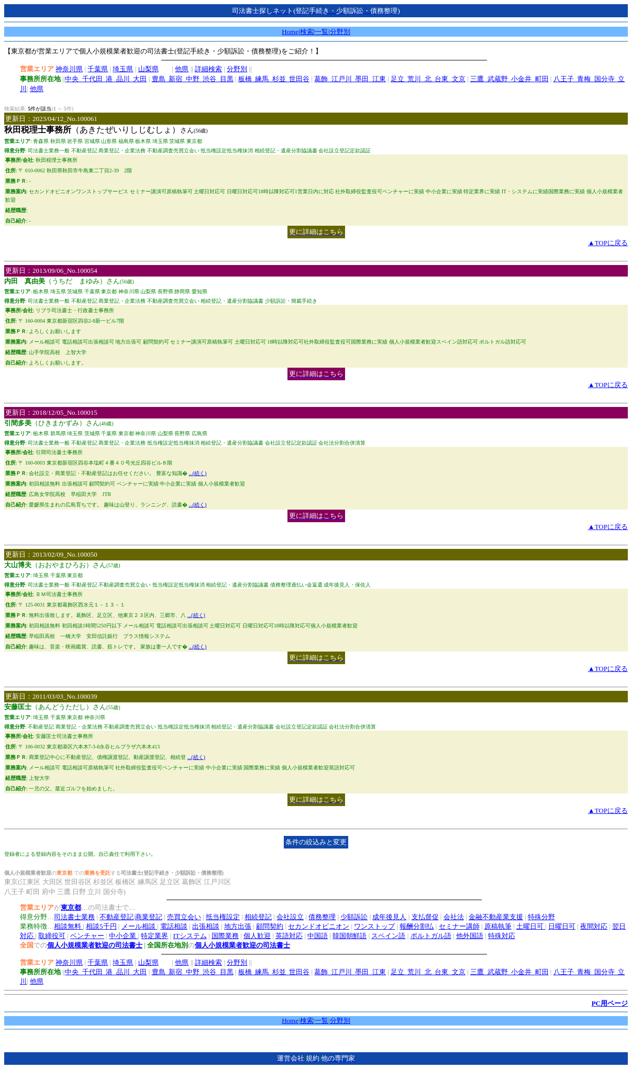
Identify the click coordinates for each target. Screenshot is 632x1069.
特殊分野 (541, 917)
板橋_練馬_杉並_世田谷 (274, 79)
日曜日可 (561, 926)
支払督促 (425, 917)
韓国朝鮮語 (349, 936)
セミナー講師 (459, 926)
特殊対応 (501, 936)
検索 (307, 32)
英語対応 (289, 936)
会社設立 (290, 917)
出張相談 (205, 926)
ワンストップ (374, 926)
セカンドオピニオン (318, 926)
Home (290, 32)
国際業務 (225, 936)
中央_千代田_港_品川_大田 (106, 79)
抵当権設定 (223, 917)
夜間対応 (593, 926)
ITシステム (190, 936)
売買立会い (184, 917)
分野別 (340, 32)
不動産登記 (116, 917)
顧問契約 (269, 926)
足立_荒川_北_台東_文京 (428, 79)
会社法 (453, 917)
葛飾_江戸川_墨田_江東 (350, 79)
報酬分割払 (417, 926)
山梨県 (148, 69)
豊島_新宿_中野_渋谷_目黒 (193, 79)
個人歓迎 (257, 936)
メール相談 (139, 926)
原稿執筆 (498, 926)
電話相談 (173, 926)
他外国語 (469, 936)
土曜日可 (530, 926)
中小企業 (123, 936)
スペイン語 (388, 936)
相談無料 (68, 926)
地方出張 (237, 926)
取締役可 (51, 936)
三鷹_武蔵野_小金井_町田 (509, 79)
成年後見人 (389, 917)
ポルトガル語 (431, 936)
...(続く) (197, 473)
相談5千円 (101, 926)
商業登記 (148, 917)
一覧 (321, 32)
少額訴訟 (354, 917)
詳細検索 (208, 69)
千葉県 (97, 69)
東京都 (71, 907)
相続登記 (258, 917)
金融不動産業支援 (496, 917)
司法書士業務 (74, 917)
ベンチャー (87, 936)
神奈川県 (69, 69)
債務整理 (322, 917)
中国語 (317, 936)
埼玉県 (123, 69)
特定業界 (154, 936)
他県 (182, 69)
